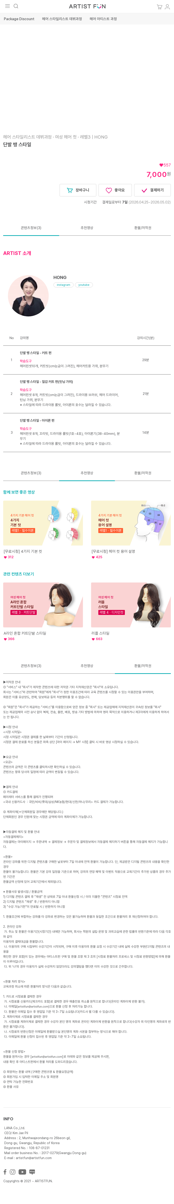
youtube (83, 284)
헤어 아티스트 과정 (103, 19)
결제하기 (152, 190)
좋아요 (115, 190)
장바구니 (78, 190)
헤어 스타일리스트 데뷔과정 (62, 19)
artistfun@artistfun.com (33, 1006)
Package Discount (19, 19)
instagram (63, 284)
